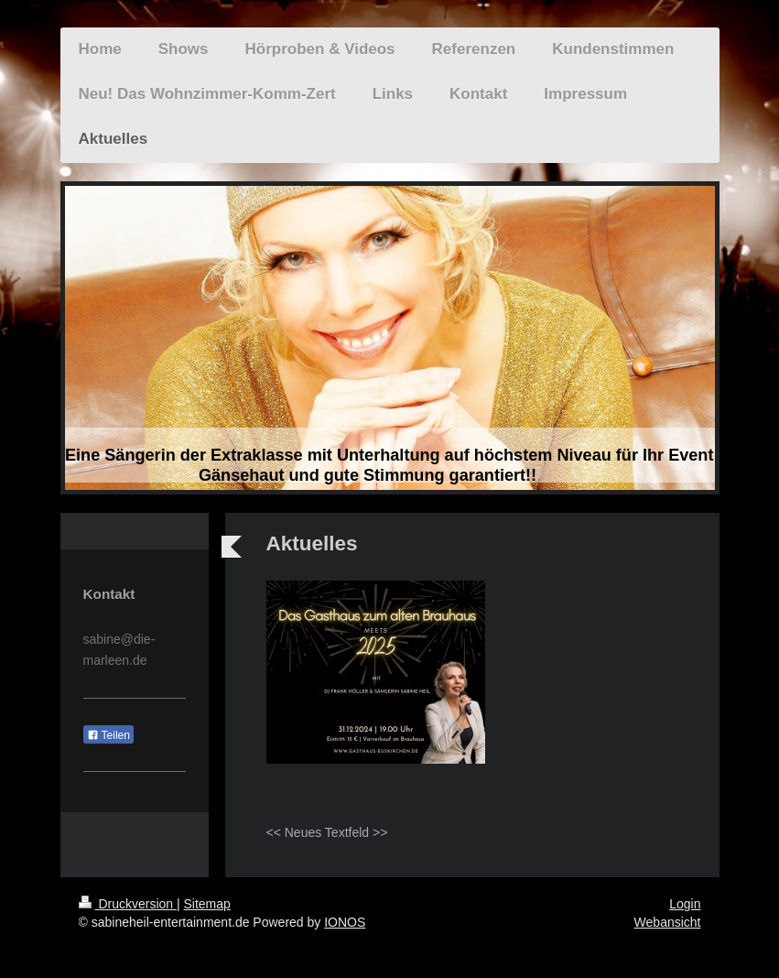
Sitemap (207, 903)
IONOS (344, 922)
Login (684, 903)
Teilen (108, 735)
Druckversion (128, 903)
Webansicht (667, 922)
